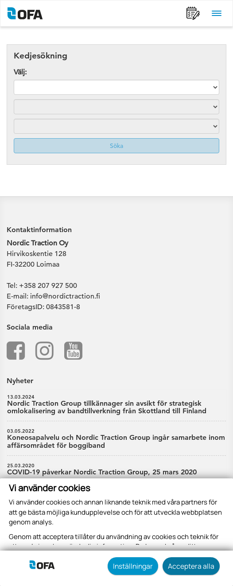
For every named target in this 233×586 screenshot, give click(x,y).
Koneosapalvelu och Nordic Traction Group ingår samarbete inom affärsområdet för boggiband (116, 439)
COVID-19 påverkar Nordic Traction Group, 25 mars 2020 (116, 469)
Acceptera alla (191, 566)
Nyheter (20, 380)
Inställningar (133, 566)
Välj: (20, 72)
